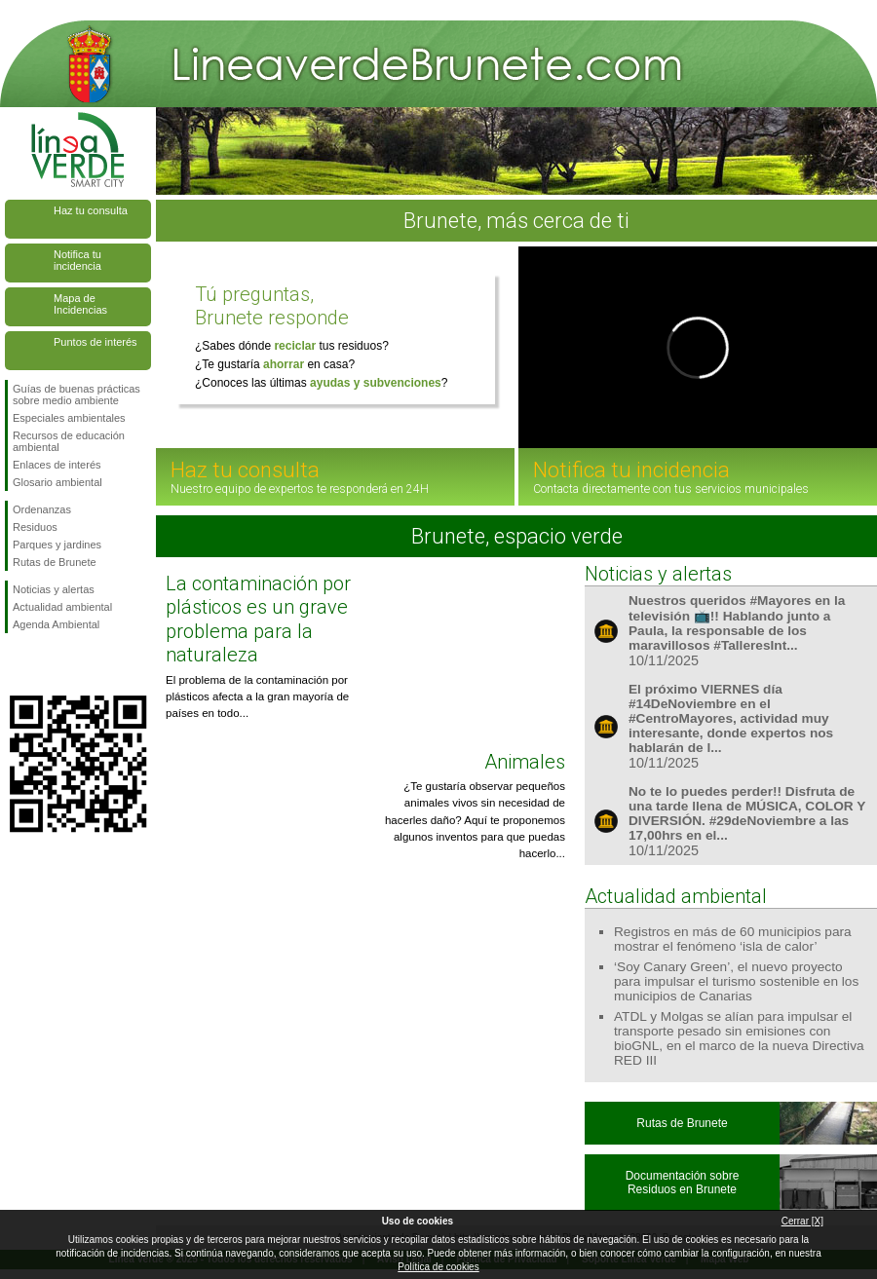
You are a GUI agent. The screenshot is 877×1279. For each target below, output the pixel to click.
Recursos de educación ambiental (69, 441)
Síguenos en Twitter (48, 664)
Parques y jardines (57, 544)
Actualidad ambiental (62, 607)
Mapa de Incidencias (80, 304)
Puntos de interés (95, 342)
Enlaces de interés (57, 464)
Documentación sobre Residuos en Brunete (683, 1182)
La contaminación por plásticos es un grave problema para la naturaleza (258, 619)
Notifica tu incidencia (77, 260)
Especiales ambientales (69, 418)
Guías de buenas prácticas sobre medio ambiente (76, 394)
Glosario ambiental (57, 482)
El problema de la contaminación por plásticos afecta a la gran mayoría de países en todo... (257, 697)
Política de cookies (438, 1266)
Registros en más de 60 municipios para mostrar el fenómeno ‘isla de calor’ (733, 939)
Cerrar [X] (802, 1221)
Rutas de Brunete (54, 562)
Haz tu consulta (91, 210)
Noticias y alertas (54, 589)
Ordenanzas (42, 509)
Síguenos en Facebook (16, 664)
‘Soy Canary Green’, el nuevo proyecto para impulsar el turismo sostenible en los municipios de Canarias (736, 981)
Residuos (35, 527)
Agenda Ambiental (56, 624)
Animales (524, 761)
